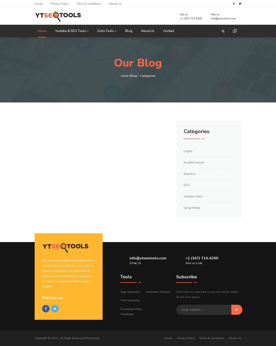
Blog (128, 31)
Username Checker (157, 292)
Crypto (188, 151)
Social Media (192, 208)
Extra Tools (107, 31)
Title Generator (130, 300)
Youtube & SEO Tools (72, 31)
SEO (187, 185)
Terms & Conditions (88, 4)
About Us (115, 4)
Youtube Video (193, 196)
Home (39, 4)
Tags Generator (130, 292)
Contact (168, 31)
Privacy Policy (59, 4)
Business (189, 174)
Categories (148, 76)
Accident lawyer (194, 162)
